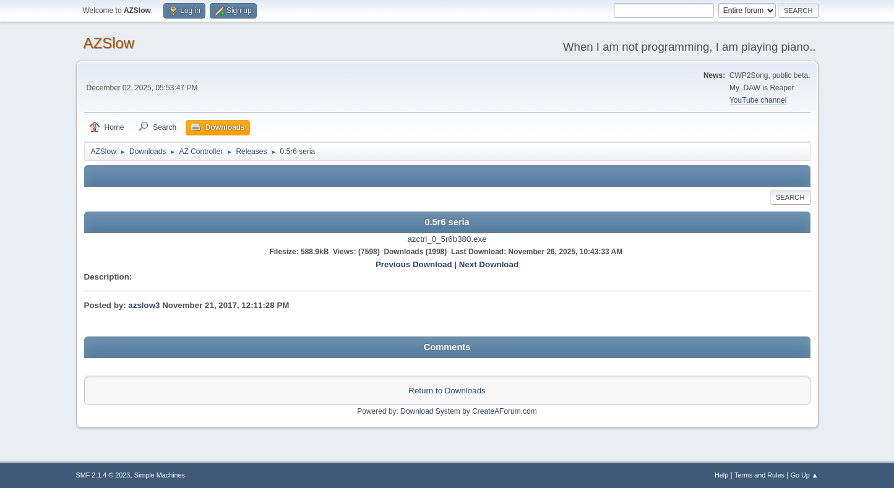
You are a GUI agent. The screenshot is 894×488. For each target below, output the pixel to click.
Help (721, 475)
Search (790, 197)
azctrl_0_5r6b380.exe (446, 239)
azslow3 (144, 305)
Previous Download (414, 264)
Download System (430, 411)
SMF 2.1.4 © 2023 (103, 475)
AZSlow (109, 43)
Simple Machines (159, 475)
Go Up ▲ (805, 475)
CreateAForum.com (504, 411)
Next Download (488, 264)
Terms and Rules (759, 475)
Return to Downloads (446, 390)
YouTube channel (757, 100)
